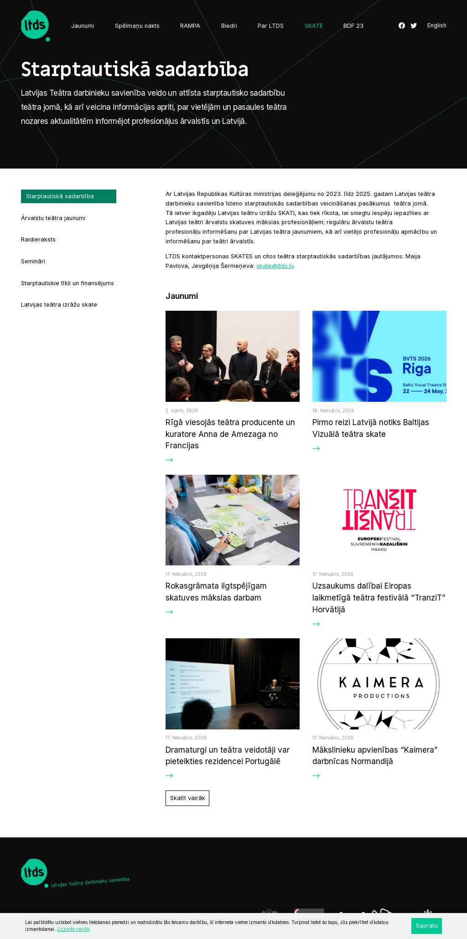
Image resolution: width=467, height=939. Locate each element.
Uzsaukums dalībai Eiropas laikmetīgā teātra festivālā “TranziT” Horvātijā (379, 597)
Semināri (33, 261)
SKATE (314, 25)
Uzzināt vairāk (73, 929)
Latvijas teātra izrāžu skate (59, 304)
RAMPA (190, 25)
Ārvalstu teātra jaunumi (53, 218)
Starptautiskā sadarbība (60, 196)
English (436, 26)
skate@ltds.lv (274, 265)
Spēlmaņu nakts (137, 25)
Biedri (229, 25)
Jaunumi (82, 25)
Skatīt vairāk (187, 798)
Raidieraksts (38, 239)
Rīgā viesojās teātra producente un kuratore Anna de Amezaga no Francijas (230, 433)
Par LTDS (271, 25)
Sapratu (427, 925)
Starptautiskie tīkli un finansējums (67, 283)
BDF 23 (353, 25)
